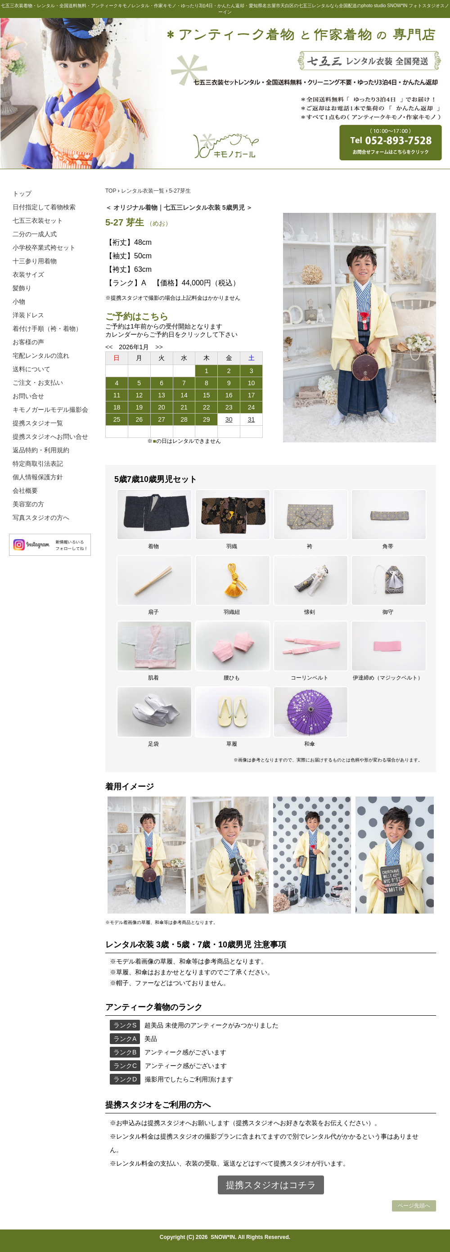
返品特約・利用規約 (41, 450)
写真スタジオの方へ (41, 517)
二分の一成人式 (35, 234)
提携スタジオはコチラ (271, 1185)
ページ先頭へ (414, 1205)
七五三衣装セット (38, 220)
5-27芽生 (180, 191)
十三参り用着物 (35, 261)
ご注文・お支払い (38, 382)
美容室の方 (28, 504)
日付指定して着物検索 (44, 207)
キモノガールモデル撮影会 (50, 409)
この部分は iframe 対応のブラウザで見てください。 (184, 404)
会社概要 (25, 490)
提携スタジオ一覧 (38, 423)
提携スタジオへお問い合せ (50, 436)
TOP (111, 191)
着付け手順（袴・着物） (47, 328)
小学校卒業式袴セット (44, 247)
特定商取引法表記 (38, 463)
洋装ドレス (28, 315)
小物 (19, 301)
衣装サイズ (28, 274)
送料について (31, 369)
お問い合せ (28, 396)
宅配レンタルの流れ (41, 355)
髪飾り (22, 288)
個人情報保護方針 (38, 477)
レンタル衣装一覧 (143, 191)
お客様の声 (28, 342)
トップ (22, 193)
